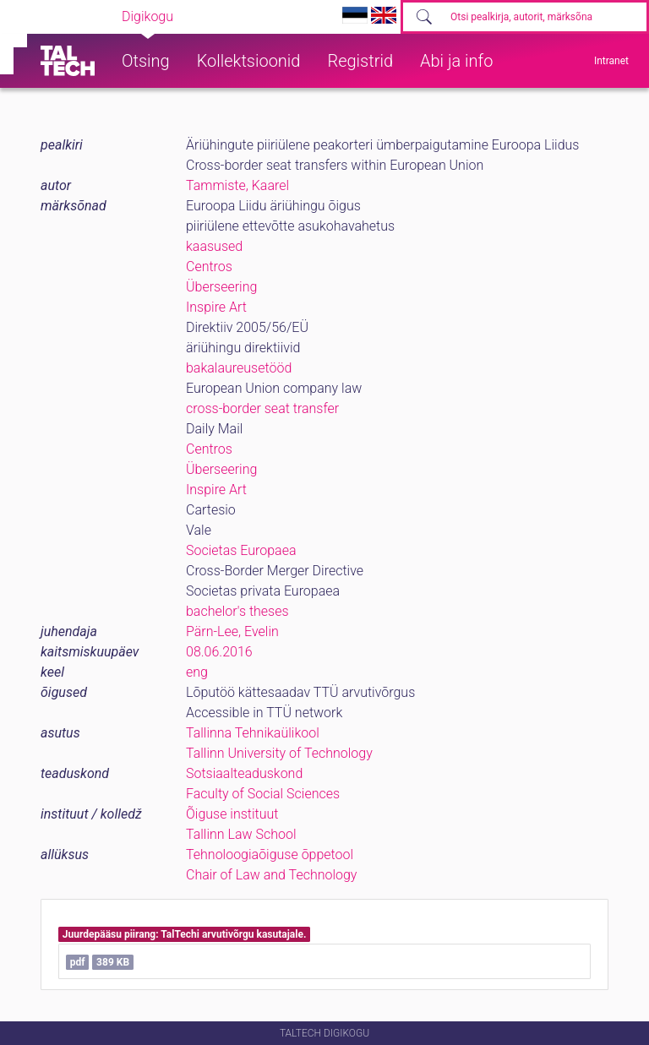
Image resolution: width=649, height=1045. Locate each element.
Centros (209, 267)
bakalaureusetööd (239, 368)
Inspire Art (216, 307)
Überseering (221, 287)
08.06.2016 (219, 652)
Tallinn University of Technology (279, 753)
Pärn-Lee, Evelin (232, 631)
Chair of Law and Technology (271, 875)
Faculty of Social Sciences (263, 794)
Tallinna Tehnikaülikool (252, 733)
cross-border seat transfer (262, 408)
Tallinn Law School (241, 834)
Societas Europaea (241, 550)
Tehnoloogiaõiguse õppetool (269, 854)
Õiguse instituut (232, 814)
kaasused (214, 246)
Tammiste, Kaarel (237, 185)
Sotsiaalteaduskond (244, 773)
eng (197, 672)
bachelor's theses (237, 611)
